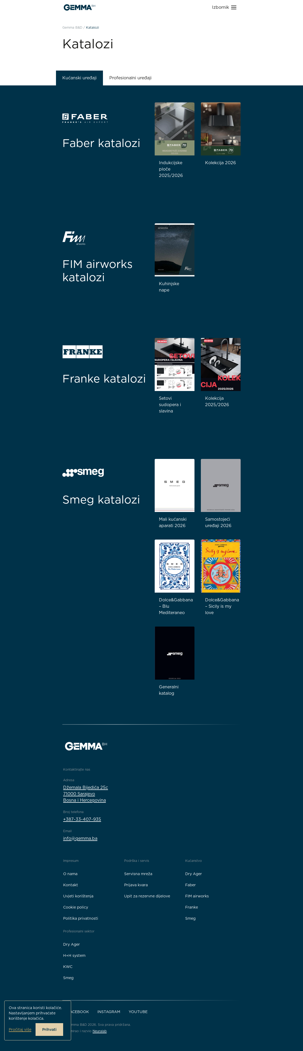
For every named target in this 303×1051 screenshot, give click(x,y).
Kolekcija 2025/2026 (217, 401)
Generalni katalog (169, 690)
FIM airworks (197, 896)
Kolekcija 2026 (220, 162)
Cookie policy (75, 907)
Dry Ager (193, 874)
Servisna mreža (138, 874)
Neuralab (100, 1031)
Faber (190, 885)
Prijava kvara (136, 885)
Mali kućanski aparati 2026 (173, 522)
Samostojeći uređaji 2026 (218, 522)
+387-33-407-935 (82, 819)
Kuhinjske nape (169, 287)
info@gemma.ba (80, 838)
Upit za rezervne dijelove (147, 896)
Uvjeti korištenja (78, 896)
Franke (191, 907)
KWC (67, 967)
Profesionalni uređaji (130, 77)
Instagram (108, 1012)
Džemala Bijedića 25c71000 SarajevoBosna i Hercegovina (85, 794)
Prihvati (49, 1029)
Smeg (190, 918)
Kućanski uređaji (79, 77)
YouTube (138, 1012)
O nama (70, 874)
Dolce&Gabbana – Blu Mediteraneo (176, 606)
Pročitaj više (20, 1029)
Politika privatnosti (80, 918)
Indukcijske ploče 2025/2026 (171, 169)
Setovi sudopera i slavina (170, 405)
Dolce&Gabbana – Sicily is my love (222, 606)
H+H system (74, 955)
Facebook (78, 1012)
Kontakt (70, 885)
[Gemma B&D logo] (79, 7)
